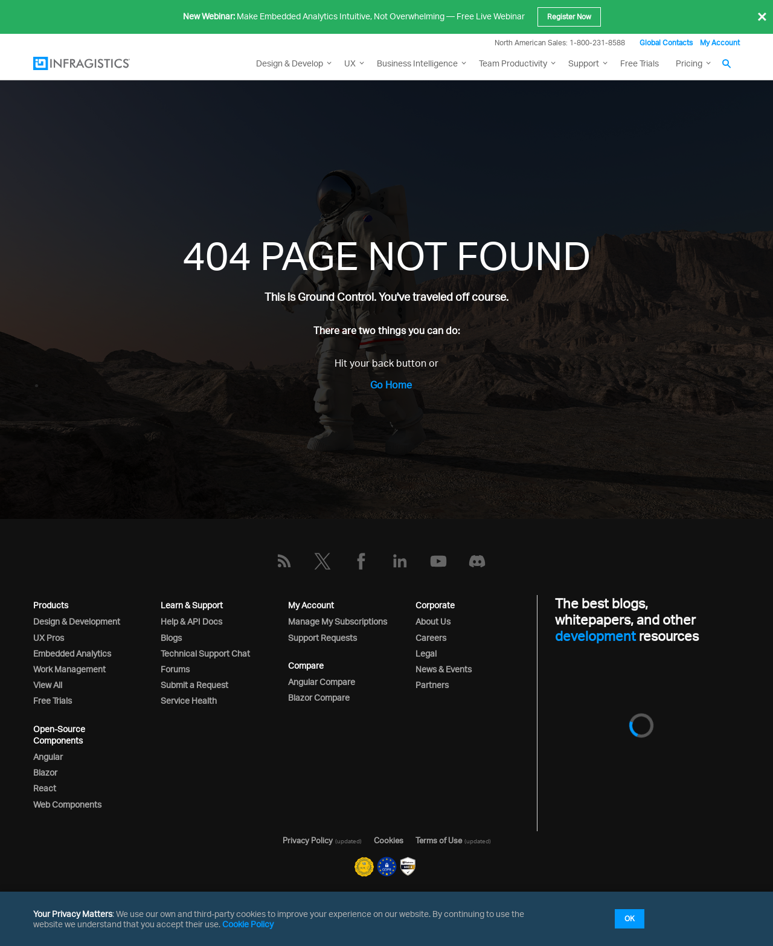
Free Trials (639, 63)
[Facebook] (361, 561)
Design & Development (76, 621)
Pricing (689, 63)
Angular (48, 756)
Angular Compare (321, 682)
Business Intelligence (417, 63)
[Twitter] (322, 561)
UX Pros (48, 637)
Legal (426, 653)
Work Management (69, 669)
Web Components (67, 804)
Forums (175, 669)
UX (350, 63)
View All (47, 685)
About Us (433, 621)
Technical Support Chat (205, 653)
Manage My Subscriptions (337, 621)
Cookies (388, 840)
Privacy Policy (308, 840)
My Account (720, 42)
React (44, 788)
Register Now (569, 16)
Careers (430, 637)
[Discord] (477, 561)
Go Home (391, 385)
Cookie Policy (248, 924)
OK (629, 918)
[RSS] (284, 561)
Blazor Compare (319, 697)
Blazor (45, 772)
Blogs (171, 637)
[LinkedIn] (400, 561)
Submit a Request (194, 685)
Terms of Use (438, 840)
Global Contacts (666, 42)
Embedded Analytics (72, 653)
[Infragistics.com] (93, 63)
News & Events (443, 669)
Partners (432, 685)
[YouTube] (438, 561)
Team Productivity (513, 63)
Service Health (189, 700)
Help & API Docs (191, 621)
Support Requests (322, 637)
